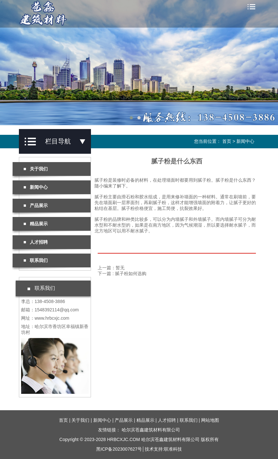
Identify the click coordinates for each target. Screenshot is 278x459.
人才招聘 (36, 242)
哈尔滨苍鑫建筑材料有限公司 (151, 429)
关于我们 (36, 168)
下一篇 (122, 273)
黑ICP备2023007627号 (119, 449)
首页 (226, 141)
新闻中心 (245, 141)
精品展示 (36, 223)
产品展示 (36, 205)
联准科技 (173, 449)
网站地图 (210, 420)
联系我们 (36, 260)
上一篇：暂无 (111, 267)
